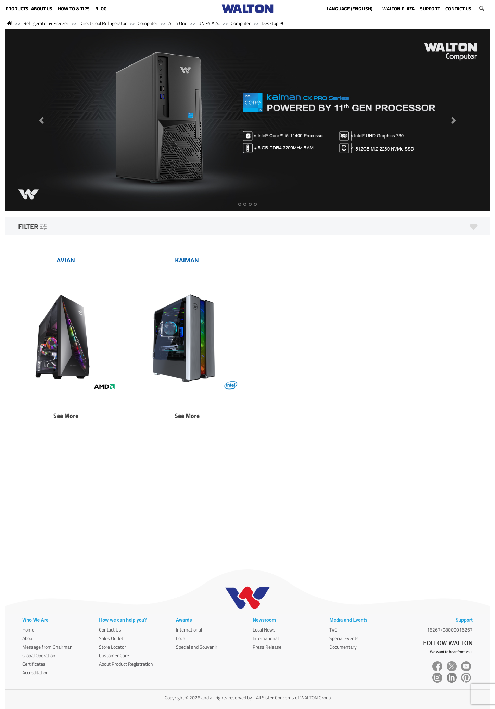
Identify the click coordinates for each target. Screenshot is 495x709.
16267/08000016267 (450, 629)
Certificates (34, 664)
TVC (333, 629)
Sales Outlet (111, 638)
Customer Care (114, 655)
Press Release (267, 646)
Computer (147, 23)
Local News (264, 629)
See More (65, 415)
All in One (177, 23)
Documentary (343, 646)
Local (181, 638)
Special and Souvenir (196, 646)
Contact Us (110, 629)
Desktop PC (273, 23)
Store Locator (112, 646)
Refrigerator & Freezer (45, 23)
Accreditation (35, 672)
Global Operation (38, 655)
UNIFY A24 (209, 23)
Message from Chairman (47, 646)
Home (28, 629)
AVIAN (65, 260)
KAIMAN (187, 260)
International (189, 629)
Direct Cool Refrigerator (103, 23)
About (28, 638)
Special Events (344, 638)
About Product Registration (126, 664)
